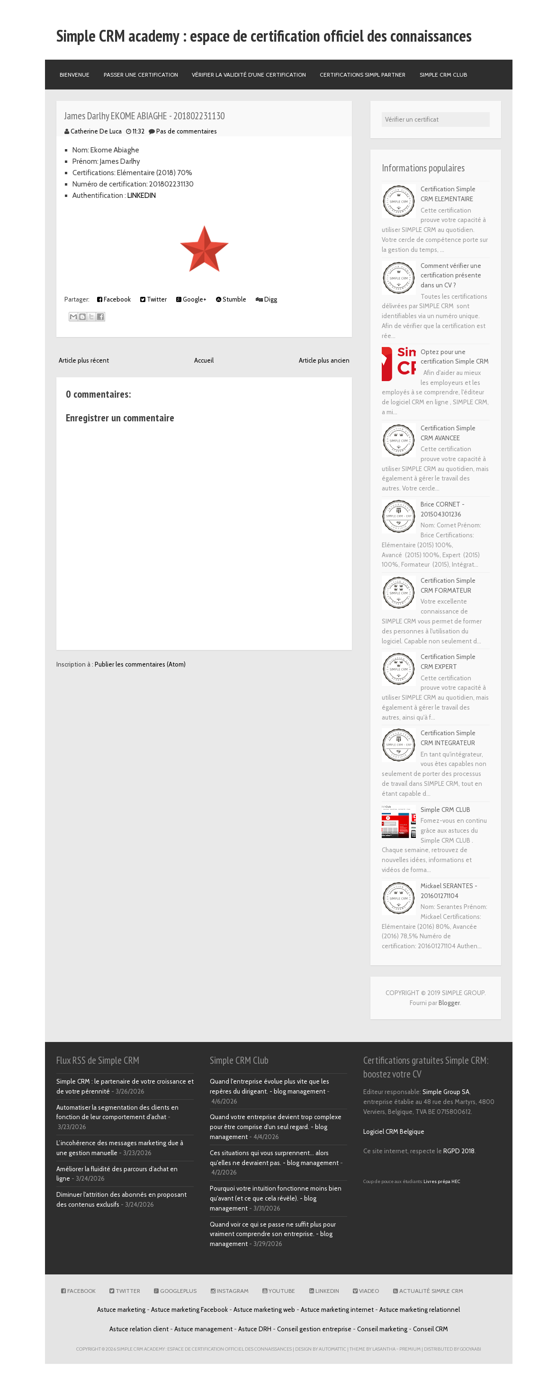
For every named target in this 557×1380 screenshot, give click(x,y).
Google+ (191, 299)
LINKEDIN (141, 195)
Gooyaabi (470, 1349)
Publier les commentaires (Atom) (140, 664)
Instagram (230, 1290)
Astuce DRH (254, 1329)
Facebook (114, 299)
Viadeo (366, 1290)
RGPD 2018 (459, 1151)
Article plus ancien (324, 360)
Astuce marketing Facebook (189, 1309)
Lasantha (383, 1349)
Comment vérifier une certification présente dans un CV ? (451, 275)
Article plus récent (84, 360)
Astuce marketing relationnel (419, 1309)
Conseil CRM (430, 1329)
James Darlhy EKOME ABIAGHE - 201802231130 (144, 115)
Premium (410, 1349)
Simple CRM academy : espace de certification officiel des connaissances (264, 35)
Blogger (449, 1002)
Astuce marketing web (264, 1309)
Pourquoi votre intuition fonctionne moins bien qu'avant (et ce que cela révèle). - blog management (275, 1198)
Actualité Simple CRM (428, 1290)
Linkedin (324, 1290)
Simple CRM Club (443, 74)
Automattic (332, 1349)
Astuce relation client (139, 1329)
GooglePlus (175, 1290)
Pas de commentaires (186, 131)
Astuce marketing (121, 1309)
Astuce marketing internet (337, 1309)
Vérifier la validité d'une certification (249, 74)
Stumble (231, 299)
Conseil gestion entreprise (314, 1329)
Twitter (153, 299)
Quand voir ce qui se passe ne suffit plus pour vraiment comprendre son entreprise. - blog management (273, 1234)
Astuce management (203, 1329)
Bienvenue (75, 74)
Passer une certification (141, 74)
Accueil (204, 360)
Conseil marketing (382, 1329)
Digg (266, 299)
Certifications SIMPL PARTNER (362, 74)
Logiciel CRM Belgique (393, 1131)
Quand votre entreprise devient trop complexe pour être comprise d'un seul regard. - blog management (275, 1126)
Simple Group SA (445, 1091)
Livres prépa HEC (441, 1181)
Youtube (278, 1290)
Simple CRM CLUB (445, 809)
